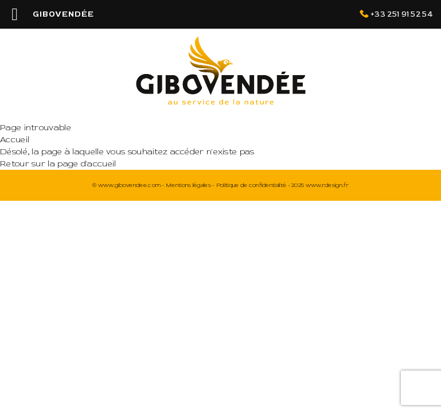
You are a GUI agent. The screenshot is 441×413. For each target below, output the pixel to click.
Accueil (14, 139)
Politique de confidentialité (251, 185)
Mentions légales (188, 185)
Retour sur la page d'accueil (58, 163)
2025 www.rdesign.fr (320, 185)
